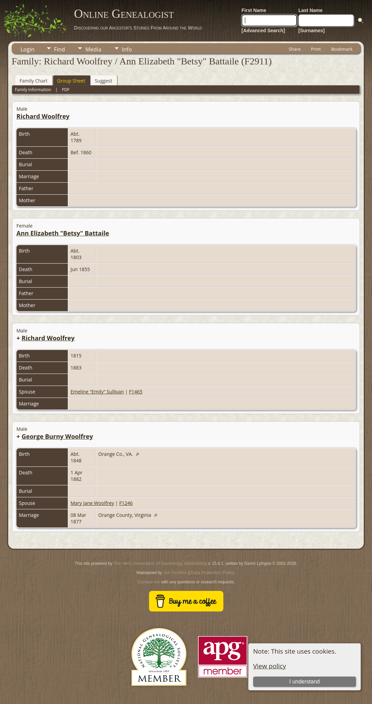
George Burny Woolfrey (57, 436)
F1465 (135, 391)
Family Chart (34, 80)
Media (93, 49)
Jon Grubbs (174, 572)
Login (28, 49)
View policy (269, 665)
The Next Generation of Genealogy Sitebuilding (160, 563)
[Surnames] (311, 30)
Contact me (148, 581)
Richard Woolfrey (43, 116)
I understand (304, 681)
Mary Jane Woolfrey (92, 503)
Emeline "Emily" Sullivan (97, 391)
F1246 (126, 503)
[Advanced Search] (263, 30)
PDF (66, 90)
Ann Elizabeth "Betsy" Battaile (62, 233)
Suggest (103, 80)
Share (295, 49)
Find (59, 49)
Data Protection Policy (213, 572)
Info (127, 49)
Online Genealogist (124, 14)
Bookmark (341, 49)
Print (316, 49)
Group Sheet (71, 80)
